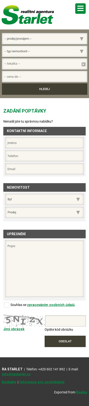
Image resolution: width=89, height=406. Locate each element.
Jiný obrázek (13, 329)
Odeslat (65, 341)
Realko (81, 392)
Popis (44, 268)
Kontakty (9, 382)
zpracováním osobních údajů (51, 305)
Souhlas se (18, 305)
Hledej (44, 89)
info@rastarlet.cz (16, 374)
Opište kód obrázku (59, 330)
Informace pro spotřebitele (42, 382)
